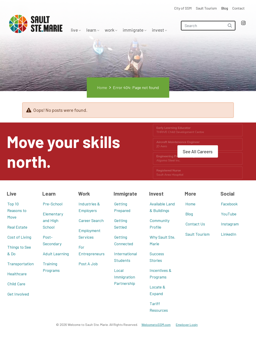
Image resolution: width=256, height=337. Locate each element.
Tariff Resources (159, 307)
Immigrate (133, 30)
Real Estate (17, 227)
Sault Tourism (206, 8)
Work (110, 30)
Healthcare (17, 273)
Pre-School (52, 203)
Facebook (229, 203)
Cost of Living (19, 237)
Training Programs (51, 267)
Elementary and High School (53, 220)
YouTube (228, 213)
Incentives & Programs (161, 273)
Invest (158, 30)
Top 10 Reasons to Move (16, 210)
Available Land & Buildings (162, 207)
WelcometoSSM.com (156, 325)
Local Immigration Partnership (124, 277)
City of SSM (183, 8)
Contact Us (195, 223)
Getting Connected (123, 240)
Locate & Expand (157, 290)
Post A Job (88, 263)
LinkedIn (228, 234)
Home (102, 87)
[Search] (208, 26)
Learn (91, 30)
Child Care (16, 283)
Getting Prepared (122, 207)
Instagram (230, 223)
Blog (224, 8)
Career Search (91, 220)
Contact (238, 8)
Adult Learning (56, 253)
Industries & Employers (89, 207)
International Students (125, 257)
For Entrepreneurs (92, 250)
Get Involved (18, 293)
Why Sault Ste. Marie (162, 240)
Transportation (20, 263)
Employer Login (187, 325)
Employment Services (89, 234)
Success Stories (157, 257)
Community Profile (159, 224)
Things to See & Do (19, 250)
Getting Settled (120, 224)
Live (75, 30)
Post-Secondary (52, 240)
